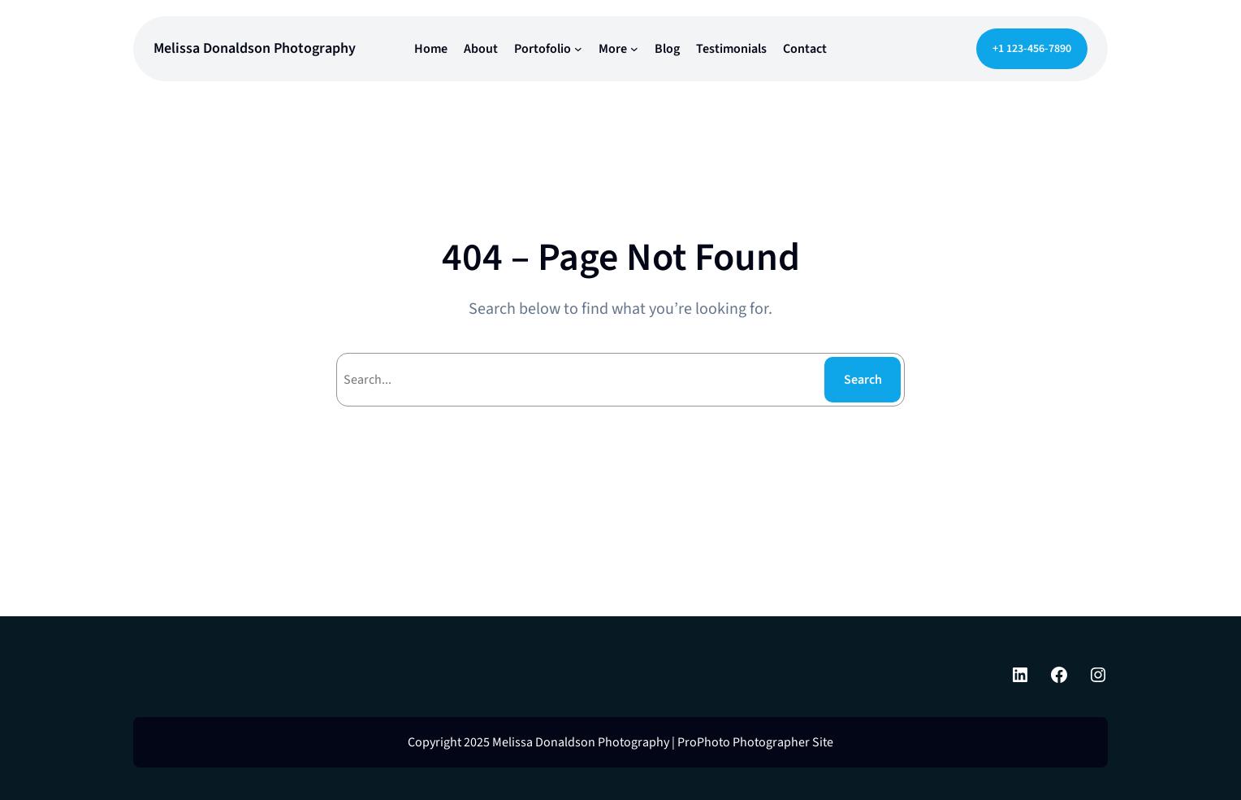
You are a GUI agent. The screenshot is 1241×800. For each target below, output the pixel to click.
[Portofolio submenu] (578, 49)
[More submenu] (634, 49)
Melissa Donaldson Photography (255, 48)
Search (863, 380)
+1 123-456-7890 (1031, 49)
